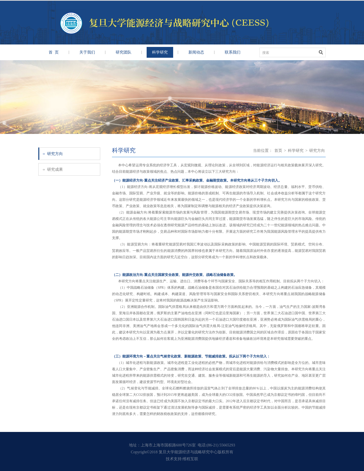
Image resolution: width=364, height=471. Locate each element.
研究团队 (123, 52)
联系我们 (232, 52)
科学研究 (160, 52)
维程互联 (190, 459)
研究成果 (55, 169)
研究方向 (55, 154)
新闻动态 (196, 52)
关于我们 (87, 52)
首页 (278, 150)
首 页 (54, 52)
